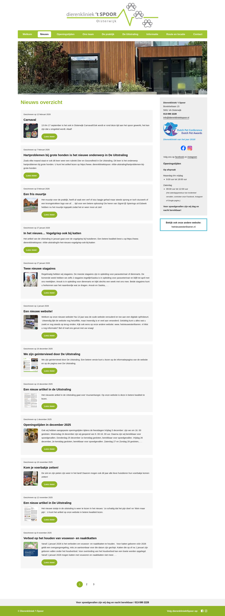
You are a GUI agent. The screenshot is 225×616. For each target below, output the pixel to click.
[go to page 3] (94, 584)
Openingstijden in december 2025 (47, 424)
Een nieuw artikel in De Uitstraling (47, 502)
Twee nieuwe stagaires (40, 268)
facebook (179, 157)
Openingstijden (65, 34)
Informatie (152, 34)
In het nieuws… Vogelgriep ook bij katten (52, 233)
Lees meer (49, 136)
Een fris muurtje (35, 194)
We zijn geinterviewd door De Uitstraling (52, 354)
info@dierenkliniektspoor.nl (176, 117)
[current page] (80, 584)
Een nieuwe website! (38, 311)
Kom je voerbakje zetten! (41, 467)
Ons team (88, 34)
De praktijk (108, 34)
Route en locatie (175, 34)
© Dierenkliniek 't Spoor (31, 611)
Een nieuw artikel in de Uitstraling (47, 389)
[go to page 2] (87, 584)
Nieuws (44, 34)
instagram (192, 157)
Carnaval (30, 119)
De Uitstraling (130, 34)
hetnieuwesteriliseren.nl (183, 227)
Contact (197, 34)
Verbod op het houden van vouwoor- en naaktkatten (60, 538)
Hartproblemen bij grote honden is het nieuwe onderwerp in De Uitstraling (76, 155)
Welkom (27, 34)
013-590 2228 (170, 114)
